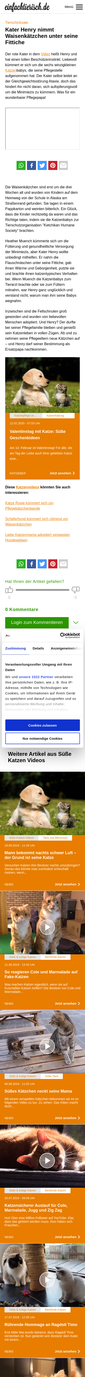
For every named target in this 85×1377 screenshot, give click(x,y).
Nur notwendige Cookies (43, 738)
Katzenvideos (27, 487)
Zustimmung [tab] (15, 648)
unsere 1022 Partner (36, 677)
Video (45, 54)
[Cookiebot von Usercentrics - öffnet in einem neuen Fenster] (60, 636)
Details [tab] (38, 648)
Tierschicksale (16, 22)
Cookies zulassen (42, 725)
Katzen (11, 70)
